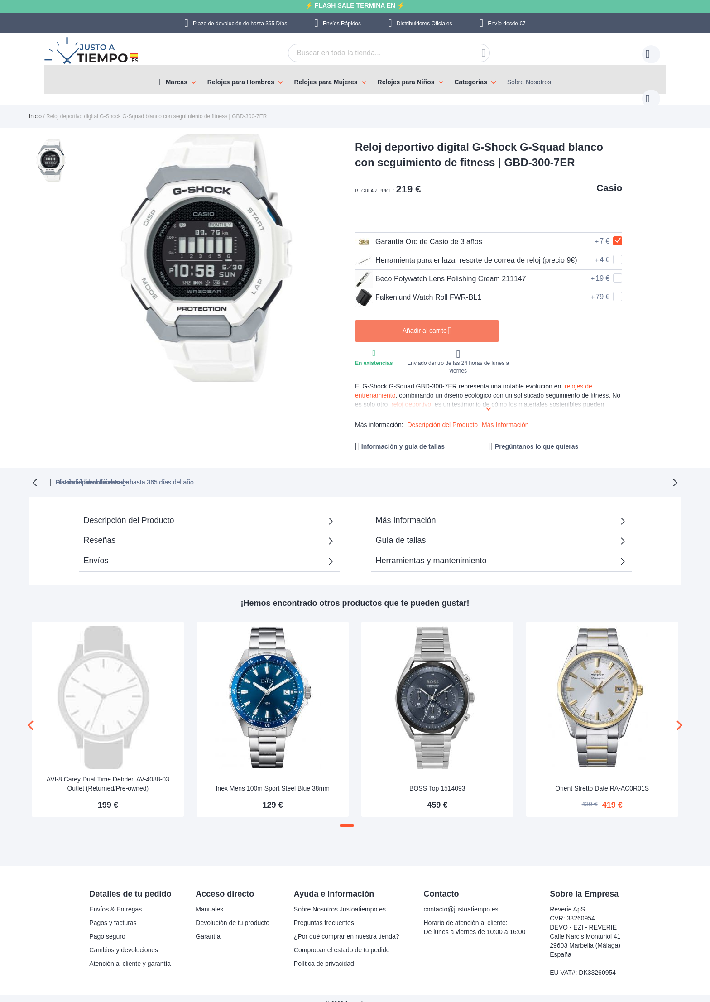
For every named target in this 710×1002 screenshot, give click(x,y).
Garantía (208, 926)
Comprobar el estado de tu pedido (342, 940)
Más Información (505, 415)
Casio (609, 178)
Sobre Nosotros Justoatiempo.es (340, 899)
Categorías (470, 82)
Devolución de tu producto (232, 912)
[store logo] (92, 51)
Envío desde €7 (506, 23)
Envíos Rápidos (342, 23)
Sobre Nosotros (529, 82)
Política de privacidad (324, 953)
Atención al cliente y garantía (130, 953)
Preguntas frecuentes (324, 912)
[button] (50, 192)
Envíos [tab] (96, 550)
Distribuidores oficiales (391, 472)
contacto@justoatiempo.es (460, 899)
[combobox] (375, 53)
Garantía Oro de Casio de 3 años (418, 233)
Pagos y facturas (112, 912)
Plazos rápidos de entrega (495, 472)
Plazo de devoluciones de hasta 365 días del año (256, 472)
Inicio (35, 107)
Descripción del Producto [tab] (129, 510)
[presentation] (32, 715)
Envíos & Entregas (115, 899)
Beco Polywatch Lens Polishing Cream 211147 (440, 270)
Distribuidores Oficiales (424, 23)
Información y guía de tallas (403, 437)
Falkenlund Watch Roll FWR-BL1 (418, 288)
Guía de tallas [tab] (401, 530)
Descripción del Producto (442, 415)
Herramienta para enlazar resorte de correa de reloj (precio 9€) (466, 251)
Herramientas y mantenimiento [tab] (431, 550)
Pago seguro (107, 926)
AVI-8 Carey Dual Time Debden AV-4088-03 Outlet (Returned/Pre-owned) (108, 774)
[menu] (355, 79)
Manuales (209, 899)
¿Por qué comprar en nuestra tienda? (346, 926)
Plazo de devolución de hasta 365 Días (240, 23)
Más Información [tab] (406, 510)
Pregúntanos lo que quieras (536, 437)
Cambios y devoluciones (123, 940)
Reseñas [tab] (100, 530)
